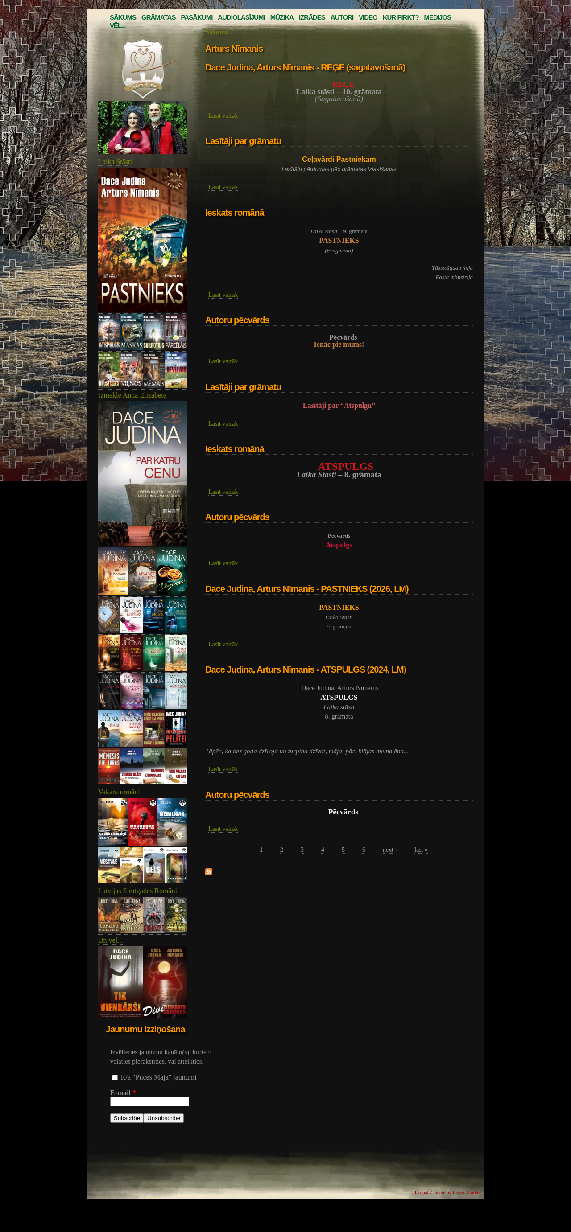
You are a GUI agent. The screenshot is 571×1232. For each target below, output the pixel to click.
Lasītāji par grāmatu (243, 141)
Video (368, 17)
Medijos (437, 17)
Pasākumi (196, 17)
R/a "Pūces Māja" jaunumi (159, 1077)
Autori (342, 17)
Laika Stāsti (115, 161)
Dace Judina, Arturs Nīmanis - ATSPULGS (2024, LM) (305, 669)
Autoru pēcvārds (237, 320)
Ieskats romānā (234, 213)
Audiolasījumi (241, 17)
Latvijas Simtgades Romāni (137, 891)
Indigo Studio (466, 1192)
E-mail (123, 1092)
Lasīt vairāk (223, 115)
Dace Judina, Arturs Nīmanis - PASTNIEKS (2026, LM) (307, 589)
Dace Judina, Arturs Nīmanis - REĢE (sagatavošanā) (305, 67)
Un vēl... (110, 940)
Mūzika (282, 17)
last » (421, 849)
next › (390, 849)
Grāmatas (158, 17)
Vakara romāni (119, 792)
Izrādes (312, 17)
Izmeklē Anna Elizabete (132, 395)
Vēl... (118, 25)
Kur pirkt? (401, 17)
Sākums (123, 17)
